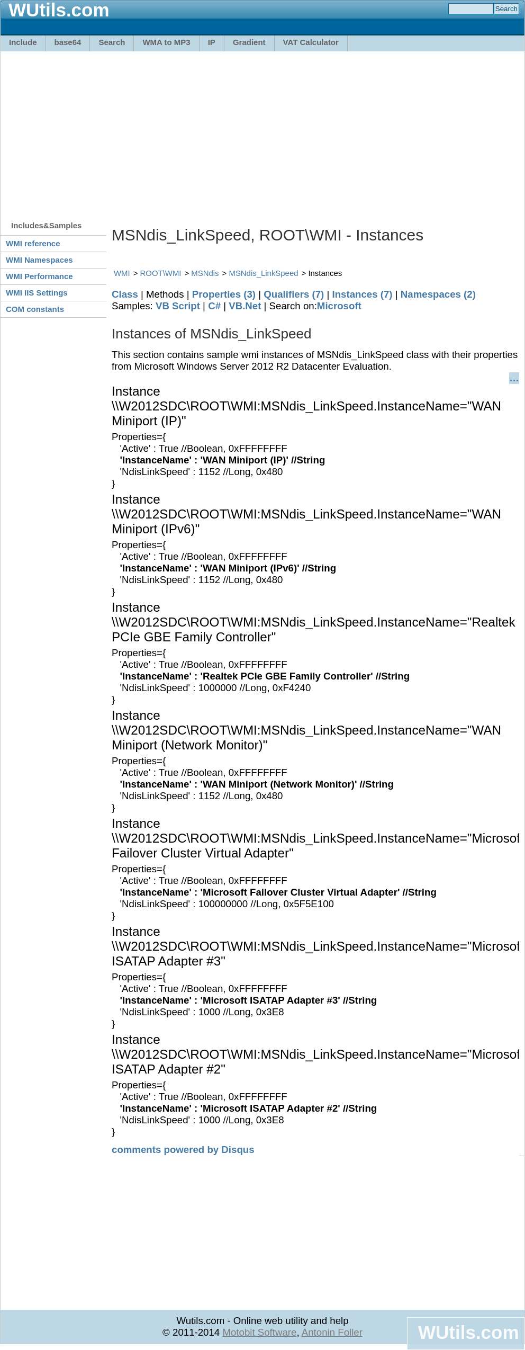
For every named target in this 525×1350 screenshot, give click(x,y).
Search (111, 42)
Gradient (249, 42)
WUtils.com (468, 1332)
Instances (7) (362, 294)
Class (125, 294)
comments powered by (183, 1149)
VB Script (178, 305)
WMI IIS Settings (37, 292)
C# (214, 305)
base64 (68, 42)
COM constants (35, 309)
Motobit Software (259, 1332)
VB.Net (245, 305)
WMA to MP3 (166, 42)
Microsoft (339, 305)
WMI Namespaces (39, 259)
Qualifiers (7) (294, 294)
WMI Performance (39, 276)
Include (23, 42)
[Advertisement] (206, 131)
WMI (122, 273)
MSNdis (205, 273)
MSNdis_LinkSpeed (263, 273)
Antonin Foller (332, 1332)
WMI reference (33, 243)
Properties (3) (224, 294)
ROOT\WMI (161, 273)
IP (211, 42)
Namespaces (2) (438, 294)
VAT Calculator (311, 42)
